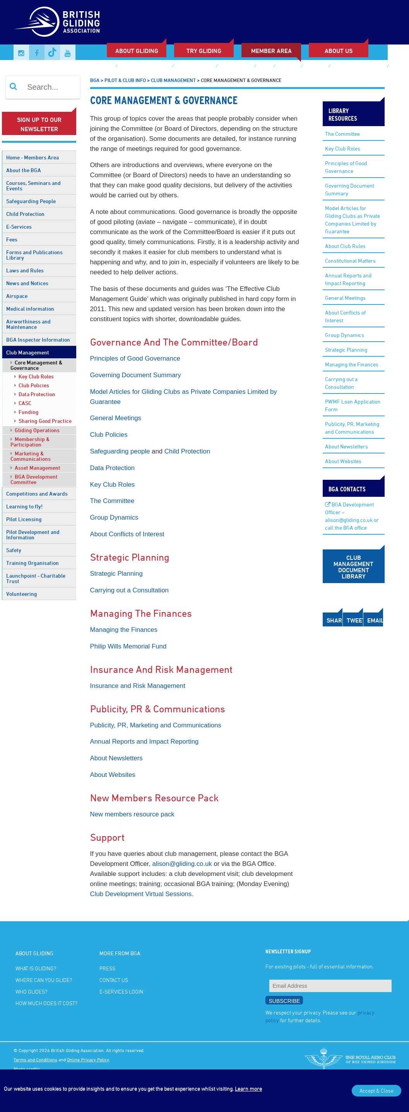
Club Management (27, 352)
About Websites (112, 774)
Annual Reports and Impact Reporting (144, 741)
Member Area (271, 50)
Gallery (288, 66)
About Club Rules (345, 246)
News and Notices (27, 283)
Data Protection (34, 394)
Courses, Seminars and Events (33, 186)
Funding (26, 412)
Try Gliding (204, 50)
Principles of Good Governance (135, 358)
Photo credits (27, 1068)
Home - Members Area (32, 157)
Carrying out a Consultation (129, 590)
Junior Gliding (194, 66)
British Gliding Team (358, 66)
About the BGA (23, 170)
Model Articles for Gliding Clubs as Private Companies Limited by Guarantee (352, 219)
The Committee (112, 501)
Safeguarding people (120, 451)
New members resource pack (132, 814)
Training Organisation (32, 562)
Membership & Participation (30, 442)
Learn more (248, 1088)
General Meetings (115, 418)
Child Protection (25, 213)
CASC (22, 403)
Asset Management (35, 467)
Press (107, 968)
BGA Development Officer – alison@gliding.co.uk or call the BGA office (352, 516)
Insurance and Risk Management (137, 685)
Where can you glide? (43, 980)
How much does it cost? (46, 1003)
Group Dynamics (114, 517)
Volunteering (21, 593)
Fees (11, 239)
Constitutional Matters (350, 260)
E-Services (19, 226)
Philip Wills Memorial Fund (128, 646)
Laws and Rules (25, 270)
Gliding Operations (35, 430)
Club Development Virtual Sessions (141, 894)
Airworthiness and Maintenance (28, 324)
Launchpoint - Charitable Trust (35, 578)
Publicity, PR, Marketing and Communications (155, 725)
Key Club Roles (34, 376)
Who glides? (31, 991)
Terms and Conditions (35, 1059)
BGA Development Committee (34, 479)
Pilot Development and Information (33, 535)
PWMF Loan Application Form (352, 405)
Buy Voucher (235, 66)
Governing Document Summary (135, 375)
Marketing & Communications (30, 456)
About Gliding (136, 50)
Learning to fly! (24, 506)
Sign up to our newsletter (39, 124)
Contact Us (113, 980)
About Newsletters (116, 758)
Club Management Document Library (353, 567)
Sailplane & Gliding (144, 66)
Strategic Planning (116, 573)
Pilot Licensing (24, 519)
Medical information (30, 308)
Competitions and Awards (37, 493)
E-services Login (41, 78)
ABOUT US (339, 50)
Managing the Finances (123, 629)
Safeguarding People (31, 201)
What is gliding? (35, 968)
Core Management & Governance (36, 365)
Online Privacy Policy (88, 1059)
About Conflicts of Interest (127, 534)
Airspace (16, 296)
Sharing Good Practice (43, 420)
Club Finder (98, 66)
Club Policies (31, 385)
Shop (264, 66)
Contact (315, 66)
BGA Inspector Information (38, 339)
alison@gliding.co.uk (182, 863)
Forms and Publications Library (34, 255)
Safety (13, 550)
